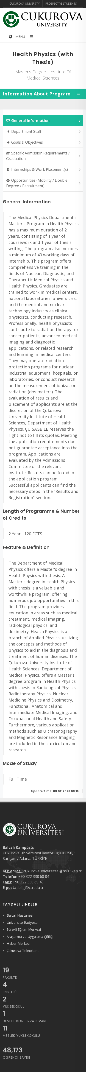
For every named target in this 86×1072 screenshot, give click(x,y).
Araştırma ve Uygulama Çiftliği (30, 936)
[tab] (43, 120)
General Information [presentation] (43, 120)
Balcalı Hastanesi (20, 915)
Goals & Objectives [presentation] (43, 142)
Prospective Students (61, 4)
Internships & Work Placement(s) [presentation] (43, 169)
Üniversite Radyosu (22, 922)
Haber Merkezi (18, 943)
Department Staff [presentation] (43, 131)
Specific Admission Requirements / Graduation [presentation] (43, 156)
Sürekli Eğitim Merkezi (24, 929)
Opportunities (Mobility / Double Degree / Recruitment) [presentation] (43, 183)
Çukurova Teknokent (23, 950)
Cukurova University (24, 4)
